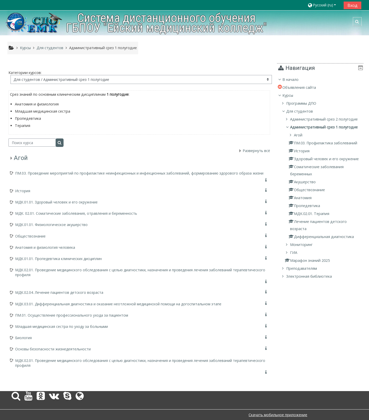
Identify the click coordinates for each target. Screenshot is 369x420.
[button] (323, 5)
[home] (34, 22)
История (22, 190)
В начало (294, 79)
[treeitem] (322, 181)
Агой (21, 157)
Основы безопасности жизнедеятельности (53, 349)
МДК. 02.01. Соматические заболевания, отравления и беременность (76, 213)
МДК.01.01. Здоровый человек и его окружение (56, 202)
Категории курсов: (25, 72)
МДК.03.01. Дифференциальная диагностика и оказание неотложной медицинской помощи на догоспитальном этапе (118, 303)
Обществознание (30, 236)
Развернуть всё (256, 150)
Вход (352, 5)
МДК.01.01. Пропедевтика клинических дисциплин (58, 258)
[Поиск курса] (32, 142)
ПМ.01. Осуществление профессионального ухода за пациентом (71, 315)
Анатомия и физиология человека (45, 247)
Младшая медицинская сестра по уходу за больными (61, 326)
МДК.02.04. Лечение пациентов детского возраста (59, 292)
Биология (23, 337)
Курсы (291, 95)
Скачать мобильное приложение (278, 414)
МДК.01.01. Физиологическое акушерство (51, 224)
